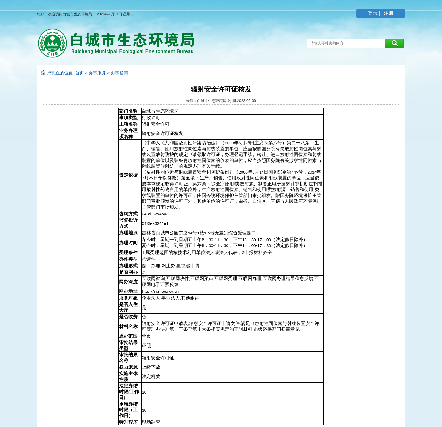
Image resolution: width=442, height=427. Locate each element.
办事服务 (97, 72)
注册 (388, 13)
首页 (79, 72)
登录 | (375, 13)
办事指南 (119, 72)
